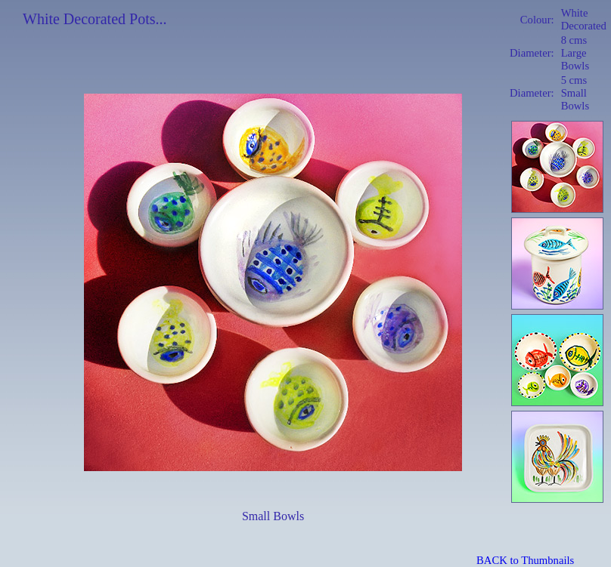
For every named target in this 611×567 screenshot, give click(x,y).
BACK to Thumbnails (525, 560)
